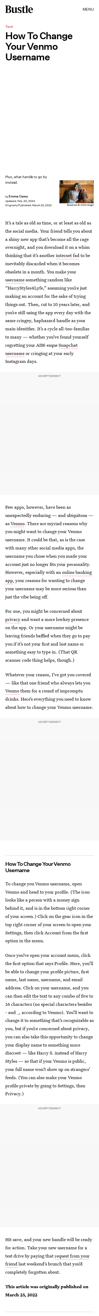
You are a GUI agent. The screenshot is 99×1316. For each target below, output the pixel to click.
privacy (12, 619)
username (15, 280)
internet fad (67, 255)
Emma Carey (18, 196)
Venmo (17, 523)
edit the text (35, 996)
